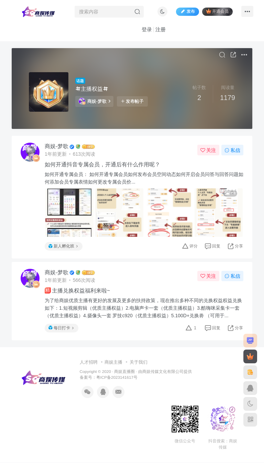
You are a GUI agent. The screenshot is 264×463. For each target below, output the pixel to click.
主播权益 (91, 89)
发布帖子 (132, 101)
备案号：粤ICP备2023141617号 (109, 377)
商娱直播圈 (124, 372)
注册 (160, 29)
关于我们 (138, 362)
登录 (147, 29)
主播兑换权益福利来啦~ (77, 291)
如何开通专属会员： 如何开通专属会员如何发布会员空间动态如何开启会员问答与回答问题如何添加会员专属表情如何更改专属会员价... (142, 178)
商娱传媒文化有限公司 (163, 372)
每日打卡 (61, 328)
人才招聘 (89, 362)
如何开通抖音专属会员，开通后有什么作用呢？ (102, 165)
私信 (232, 150)
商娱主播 (113, 362)
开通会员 (217, 11)
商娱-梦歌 (94, 101)
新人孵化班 (63, 246)
